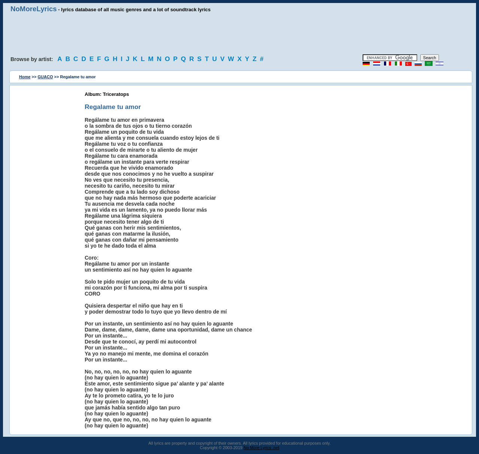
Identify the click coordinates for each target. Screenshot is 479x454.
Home (25, 77)
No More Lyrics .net (261, 447)
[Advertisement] (239, 34)
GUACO (45, 77)
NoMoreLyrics (33, 9)
